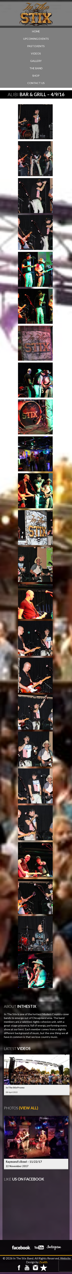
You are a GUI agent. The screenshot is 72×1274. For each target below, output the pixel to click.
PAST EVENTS (36, 46)
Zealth (43, 1262)
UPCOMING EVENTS (36, 38)
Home (36, 31)
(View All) (28, 1108)
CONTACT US (36, 83)
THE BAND (36, 68)
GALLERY (36, 60)
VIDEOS (36, 53)
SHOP (36, 75)
